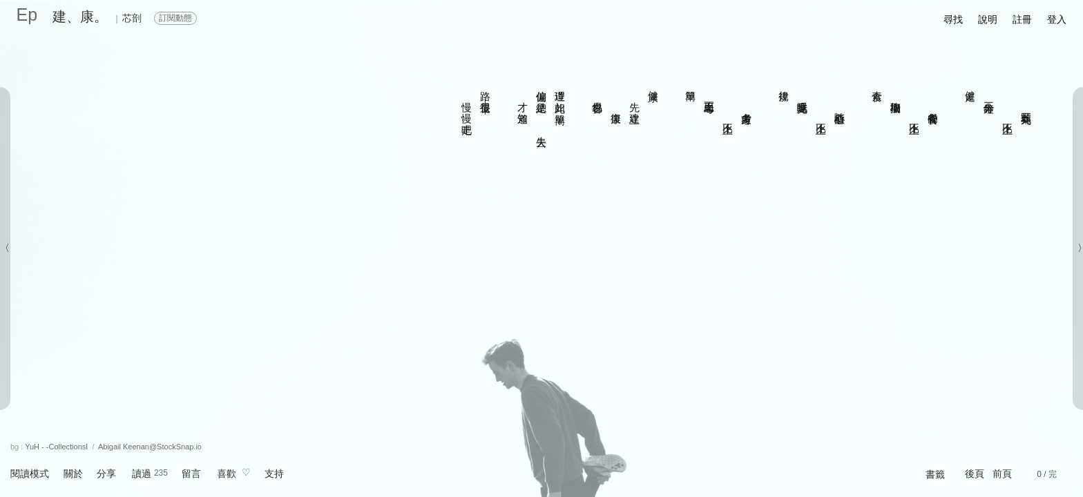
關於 (73, 473)
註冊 (1022, 19)
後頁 (974, 473)
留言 (191, 473)
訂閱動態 (175, 18)
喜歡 (226, 473)
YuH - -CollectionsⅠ (56, 446)
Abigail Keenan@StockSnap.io (150, 446)
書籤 (935, 474)
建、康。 (80, 16)
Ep (27, 14)
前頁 (1002, 473)
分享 (106, 473)
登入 (1056, 19)
